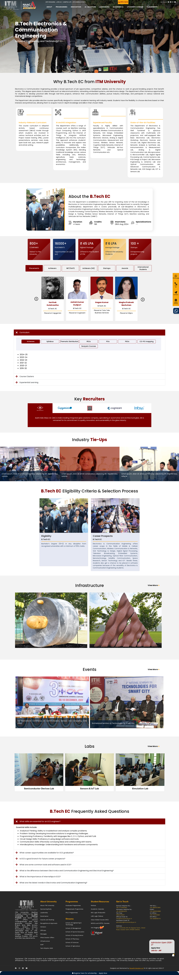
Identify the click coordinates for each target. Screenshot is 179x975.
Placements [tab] (34, 268)
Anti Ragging (95, 927)
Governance (44, 916)
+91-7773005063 (121, 907)
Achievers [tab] (52, 268)
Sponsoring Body (45, 909)
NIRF (42, 944)
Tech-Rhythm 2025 (46, 948)
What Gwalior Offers (47, 937)
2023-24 (23, 357)
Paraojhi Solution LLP (136, 968)
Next (143, 299)
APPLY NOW (123, 2)
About (49, 7)
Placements (152, 7)
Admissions (104, 7)
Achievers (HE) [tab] (88, 268)
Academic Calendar (97, 909)
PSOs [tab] (127, 341)
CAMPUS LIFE (67, 2)
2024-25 (23, 354)
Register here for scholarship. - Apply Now (89, 973)
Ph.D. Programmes (72, 912)
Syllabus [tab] (50, 341)
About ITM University (47, 905)
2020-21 (23, 365)
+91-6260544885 (155, 911)
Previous (36, 299)
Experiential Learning (29, 382)
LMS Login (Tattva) (97, 916)
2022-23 (23, 360)
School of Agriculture (73, 946)
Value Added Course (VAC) (100, 920)
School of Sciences (72, 942)
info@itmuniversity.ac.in (124, 918)
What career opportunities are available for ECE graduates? (47, 852)
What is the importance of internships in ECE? (40, 876)
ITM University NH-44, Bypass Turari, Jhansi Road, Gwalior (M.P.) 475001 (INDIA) (130, 928)
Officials (43, 930)
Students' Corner (135, 7)
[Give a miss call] (176, 285)
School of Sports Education (75, 932)
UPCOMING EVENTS (79, 2)
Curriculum (24, 332)
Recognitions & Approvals (48, 923)
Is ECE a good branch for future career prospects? (42, 858)
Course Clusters (27, 376)
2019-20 (23, 368)
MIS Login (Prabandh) (98, 912)
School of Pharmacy (72, 939)
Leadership (44, 912)
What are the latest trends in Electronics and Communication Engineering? (53, 882)
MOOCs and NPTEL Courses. (100, 923)
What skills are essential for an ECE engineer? (40, 821)
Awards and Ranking (47, 920)
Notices (93, 905)
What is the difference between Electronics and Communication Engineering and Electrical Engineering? (67, 870)
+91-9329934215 (121, 911)
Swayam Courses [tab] (88, 346)
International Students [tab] (143, 268)
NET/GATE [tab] (70, 268)
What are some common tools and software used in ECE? (45, 864)
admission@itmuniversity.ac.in (126, 922)
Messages (43, 934)
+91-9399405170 (155, 918)
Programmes (61, 7)
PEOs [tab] (89, 341)
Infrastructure (45, 941)
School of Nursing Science (74, 935)
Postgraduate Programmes (74, 909)
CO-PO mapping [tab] (146, 341)
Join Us (59, 2)
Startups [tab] (106, 268)
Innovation (76, 7)
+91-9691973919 (155, 907)
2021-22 (23, 362)
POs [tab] (107, 341)
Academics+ (118, 7)
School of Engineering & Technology (73, 923)
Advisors (43, 927)
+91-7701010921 (155, 915)
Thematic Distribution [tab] (69, 341)
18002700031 (120, 915)
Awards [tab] (125, 268)
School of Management (73, 928)
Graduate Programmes (73, 905)
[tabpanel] (52, 622)
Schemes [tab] (30, 341)
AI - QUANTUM (90, 7)
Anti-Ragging (50, 2)
